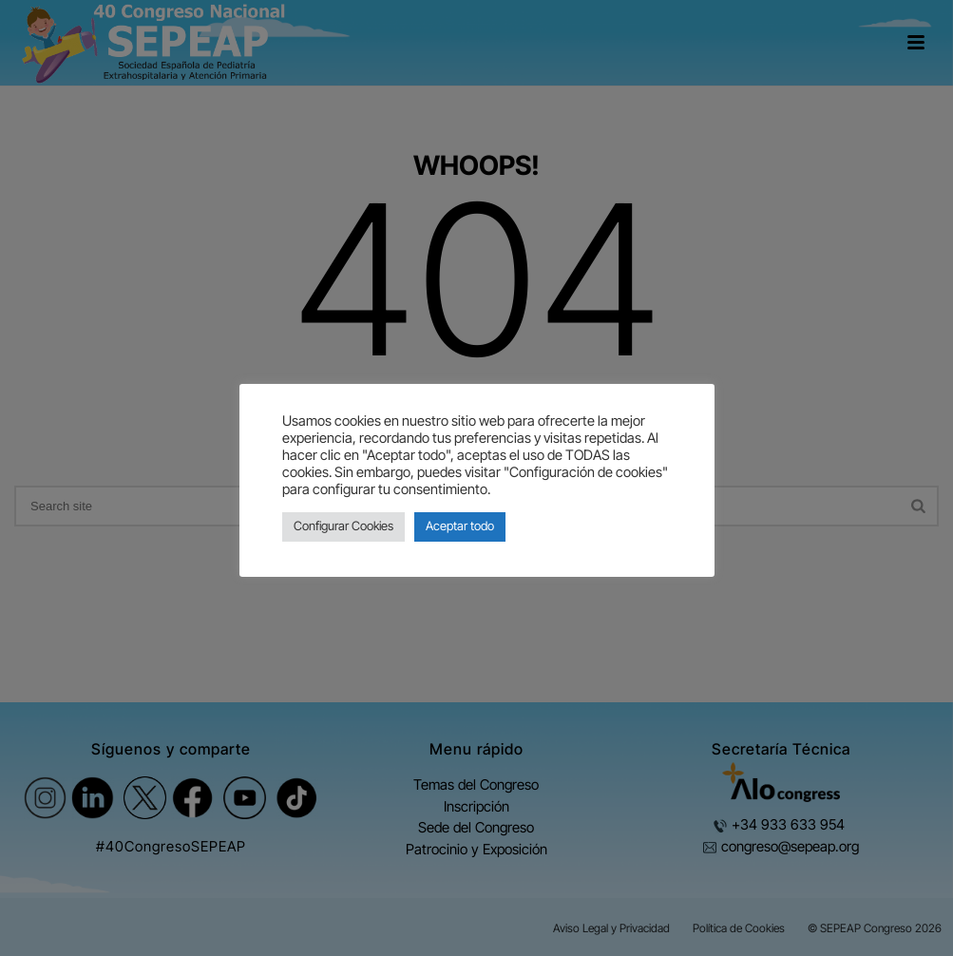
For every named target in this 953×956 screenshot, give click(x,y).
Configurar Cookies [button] (343, 527)
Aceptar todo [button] (460, 527)
